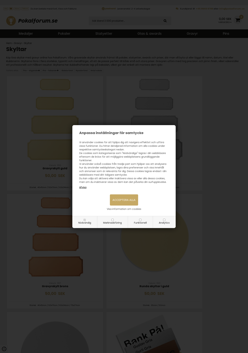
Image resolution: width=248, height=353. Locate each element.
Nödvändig (84, 222)
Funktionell (140, 222)
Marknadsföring (112, 222)
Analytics (164, 222)
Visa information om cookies (124, 209)
